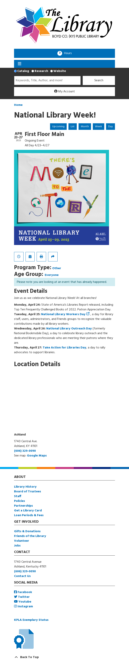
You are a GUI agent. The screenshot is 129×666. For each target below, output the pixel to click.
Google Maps (37, 455)
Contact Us (22, 576)
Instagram (23, 606)
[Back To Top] (64, 657)
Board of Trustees (27, 491)
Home (18, 105)
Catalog (23, 71)
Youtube (22, 601)
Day (110, 126)
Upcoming (58, 126)
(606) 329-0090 (25, 451)
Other (56, 268)
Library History (25, 486)
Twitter (22, 597)
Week (98, 126)
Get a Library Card (28, 510)
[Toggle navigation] (19, 64)
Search (98, 80)
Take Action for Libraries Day (64, 347)
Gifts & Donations (27, 531)
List (73, 126)
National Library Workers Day (63, 314)
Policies (19, 501)
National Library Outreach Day (69, 328)
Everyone (52, 275)
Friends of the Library (30, 536)
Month (85, 126)
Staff (17, 496)
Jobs (17, 545)
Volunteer (21, 541)
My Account (64, 91)
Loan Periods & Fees (29, 515)
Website (59, 71)
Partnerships (23, 505)
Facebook (23, 592)
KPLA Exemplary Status (31, 620)
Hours (69, 53)
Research (41, 71)
